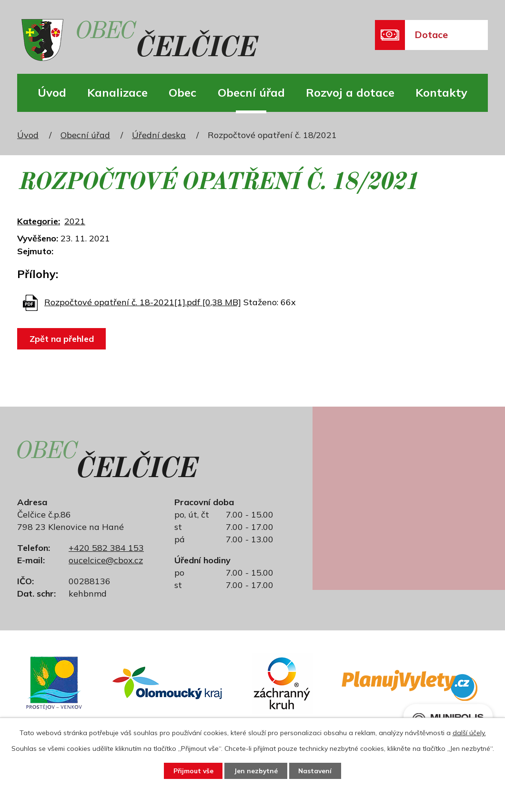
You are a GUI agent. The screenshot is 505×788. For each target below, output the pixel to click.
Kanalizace (117, 92)
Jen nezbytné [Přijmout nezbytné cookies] (256, 770)
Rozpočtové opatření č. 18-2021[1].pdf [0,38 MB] (142, 302)
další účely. (469, 732)
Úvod (52, 92)
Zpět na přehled (62, 338)
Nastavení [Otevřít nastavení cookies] (317, 770)
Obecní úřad (251, 92)
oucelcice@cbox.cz (106, 560)
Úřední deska (159, 135)
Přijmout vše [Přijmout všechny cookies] (191, 770)
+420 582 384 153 (106, 547)
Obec (182, 92)
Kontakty (441, 92)
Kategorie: (38, 221)
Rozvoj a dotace (350, 92)
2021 (74, 221)
